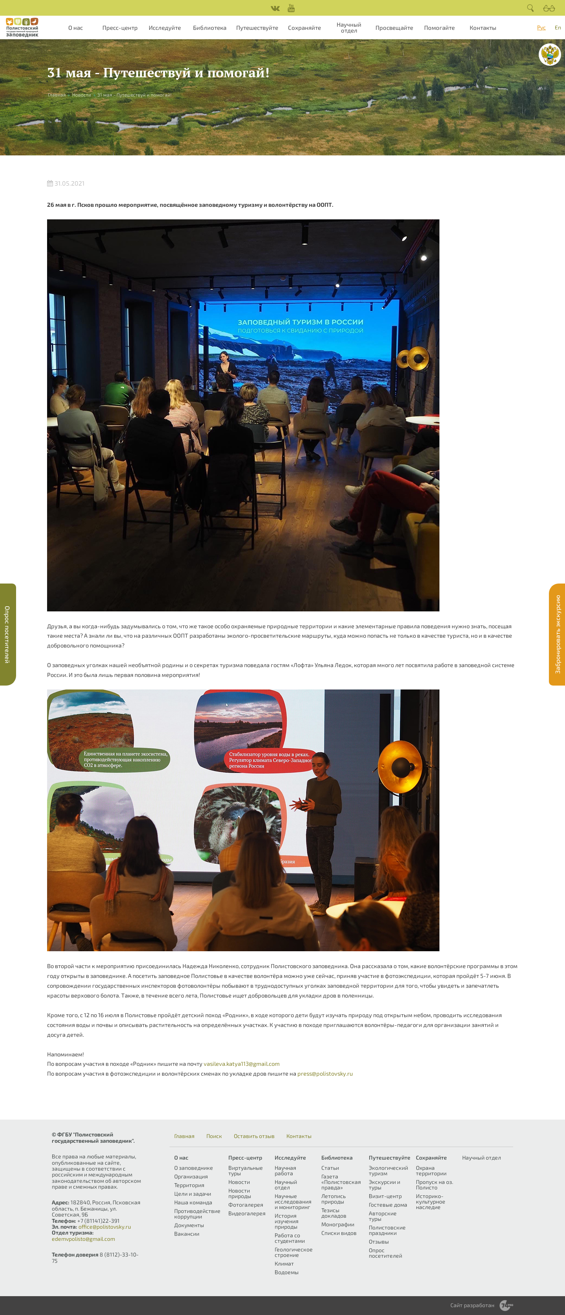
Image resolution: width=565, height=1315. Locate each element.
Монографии (337, 1224)
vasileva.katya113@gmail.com (242, 1063)
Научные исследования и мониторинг (293, 1201)
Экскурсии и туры (384, 1184)
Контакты (483, 27)
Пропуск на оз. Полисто (434, 1184)
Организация (191, 1176)
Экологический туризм (388, 1170)
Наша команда (193, 1202)
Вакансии (186, 1233)
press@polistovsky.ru (325, 1073)
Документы (189, 1225)
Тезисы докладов (333, 1213)
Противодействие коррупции (197, 1213)
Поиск (214, 1136)
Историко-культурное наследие (430, 1201)
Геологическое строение (294, 1252)
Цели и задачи (192, 1193)
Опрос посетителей (385, 1253)
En (558, 27)
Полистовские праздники (387, 1230)
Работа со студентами (290, 1238)
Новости (81, 94)
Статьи (330, 1167)
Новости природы (239, 1193)
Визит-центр (385, 1196)
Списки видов (339, 1232)
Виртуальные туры (245, 1170)
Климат (284, 1263)
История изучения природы (287, 1221)
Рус (541, 27)
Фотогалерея (245, 1204)
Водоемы (287, 1272)
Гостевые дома (388, 1204)
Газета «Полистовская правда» (341, 1182)
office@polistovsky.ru (104, 1226)
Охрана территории (431, 1170)
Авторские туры (383, 1216)
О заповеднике (193, 1167)
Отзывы (379, 1241)
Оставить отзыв (254, 1136)
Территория (189, 1185)
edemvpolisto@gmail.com (83, 1238)
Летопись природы (333, 1199)
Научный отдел (349, 27)
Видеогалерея (247, 1213)
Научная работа (285, 1170)
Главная (184, 1136)
